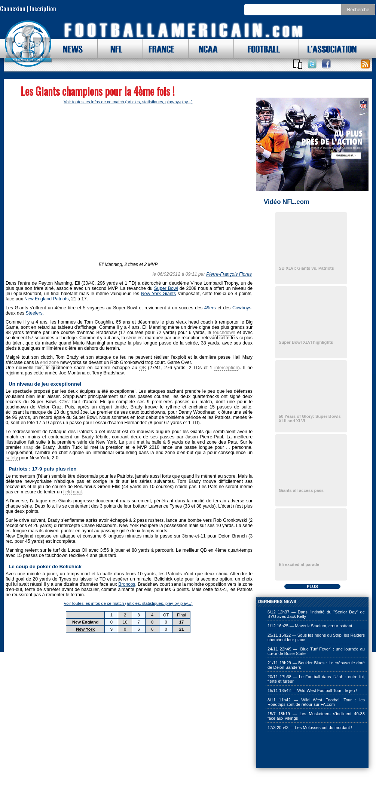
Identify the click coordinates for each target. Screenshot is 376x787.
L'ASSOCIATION (328, 48)
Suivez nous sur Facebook (326, 64)
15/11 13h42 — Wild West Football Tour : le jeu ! (312, 690)
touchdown (224, 332)
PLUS (312, 586)
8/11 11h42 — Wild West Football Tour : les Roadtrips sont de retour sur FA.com (316, 702)
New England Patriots (46, 298)
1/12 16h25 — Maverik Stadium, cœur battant (310, 626)
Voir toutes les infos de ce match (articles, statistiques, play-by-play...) (128, 101)
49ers (210, 307)
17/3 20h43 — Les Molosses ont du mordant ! (310, 727)
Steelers (33, 313)
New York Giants (158, 293)
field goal (72, 491)
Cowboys (241, 307)
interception (226, 367)
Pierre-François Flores (229, 274)
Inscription (43, 8)
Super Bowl (166, 288)
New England (85, 622)
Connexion (12, 8)
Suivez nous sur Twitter (312, 64)
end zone (49, 362)
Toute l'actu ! (365, 64)
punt (130, 442)
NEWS (69, 48)
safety (12, 457)
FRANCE (160, 48)
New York (85, 629)
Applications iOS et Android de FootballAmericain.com (297, 64)
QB (142, 367)
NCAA (205, 48)
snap (28, 447)
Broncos (126, 584)
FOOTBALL (258, 48)
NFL (114, 48)
